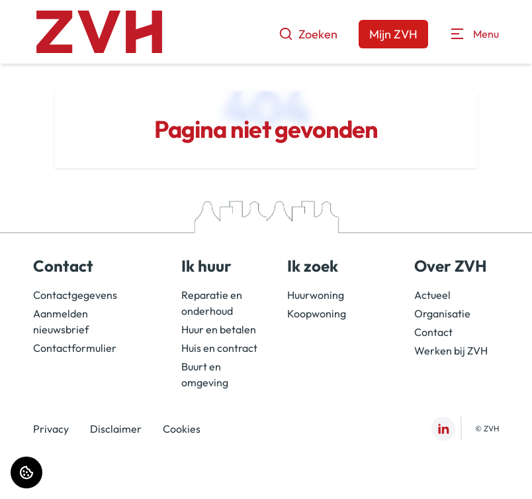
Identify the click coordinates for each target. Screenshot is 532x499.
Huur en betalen (218, 329)
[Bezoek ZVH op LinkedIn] (443, 429)
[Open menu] (474, 34)
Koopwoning (316, 313)
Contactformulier (74, 348)
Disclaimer (116, 428)
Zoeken (308, 34)
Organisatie (442, 313)
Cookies (181, 428)
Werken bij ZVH (451, 350)
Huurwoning (315, 295)
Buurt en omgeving (204, 374)
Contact (433, 332)
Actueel (432, 295)
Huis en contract (219, 348)
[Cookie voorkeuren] (26, 472)
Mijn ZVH (393, 34)
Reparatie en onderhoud (211, 302)
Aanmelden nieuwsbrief (61, 321)
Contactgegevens (75, 295)
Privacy (51, 428)
